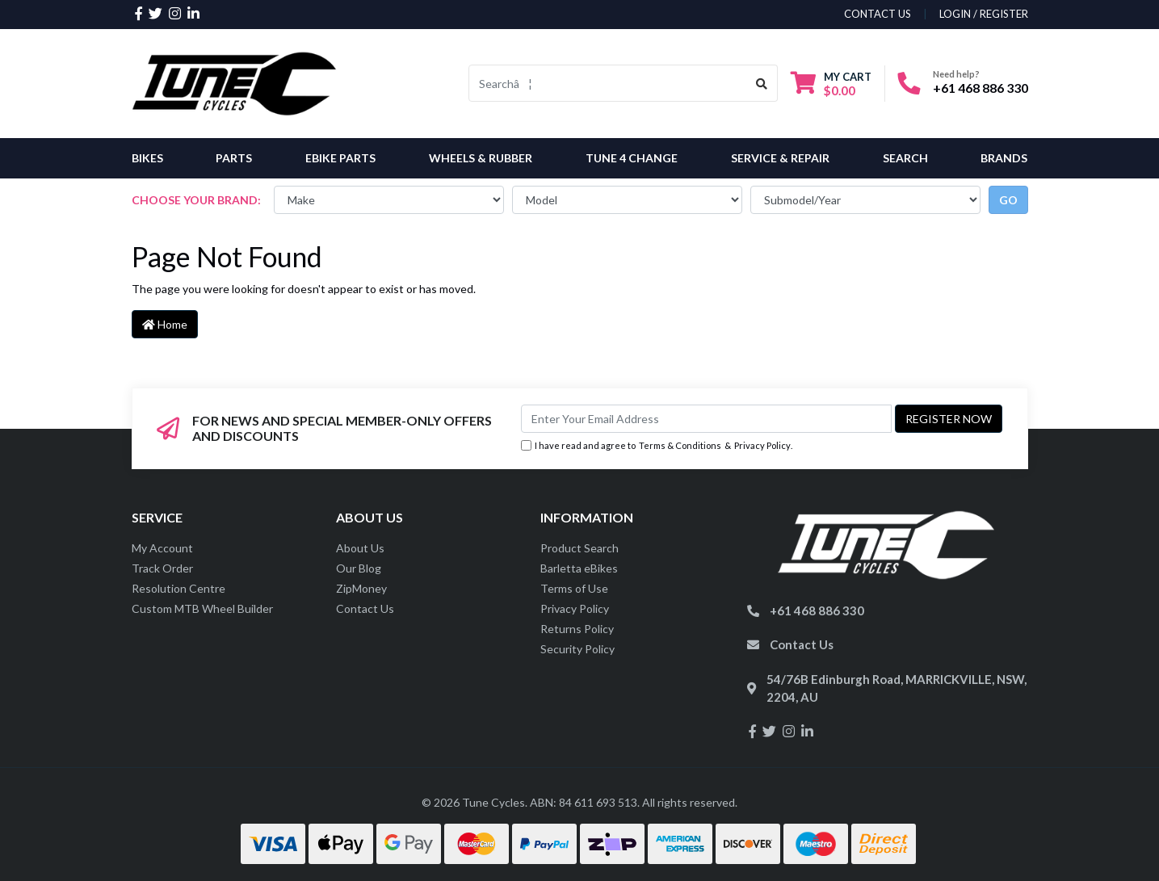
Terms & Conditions (680, 445)
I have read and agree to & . (656, 446)
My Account (162, 548)
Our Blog (358, 568)
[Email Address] (706, 419)
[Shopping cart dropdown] (831, 84)
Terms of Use (574, 588)
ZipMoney (361, 588)
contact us (877, 13)
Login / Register (983, 13)
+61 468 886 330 (980, 87)
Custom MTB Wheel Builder (202, 608)
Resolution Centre (178, 588)
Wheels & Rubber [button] (480, 158)
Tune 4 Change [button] (632, 158)
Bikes (147, 158)
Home (164, 324)
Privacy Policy (762, 445)
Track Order (162, 568)
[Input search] (607, 83)
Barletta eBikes (579, 568)
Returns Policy (577, 629)
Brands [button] (1004, 158)
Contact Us (365, 608)
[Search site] (762, 83)
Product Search (579, 548)
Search (905, 158)
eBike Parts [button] (340, 158)
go (1008, 200)
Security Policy (577, 649)
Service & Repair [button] (780, 158)
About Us (360, 548)
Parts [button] (234, 158)
